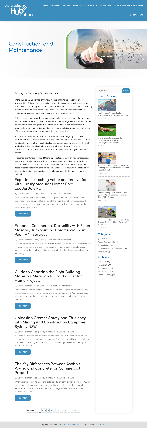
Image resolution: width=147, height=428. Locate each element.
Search (126, 91)
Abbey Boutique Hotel (106, 242)
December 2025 (104, 275)
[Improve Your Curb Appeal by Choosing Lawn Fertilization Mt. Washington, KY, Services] (107, 130)
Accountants (103, 252)
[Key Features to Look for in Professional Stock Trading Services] (107, 105)
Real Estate (78, 6)
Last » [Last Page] (76, 410)
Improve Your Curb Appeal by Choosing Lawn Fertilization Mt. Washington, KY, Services (111, 140)
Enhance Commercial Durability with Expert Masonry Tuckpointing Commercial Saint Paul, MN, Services (53, 230)
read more (23, 214)
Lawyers (66, 6)
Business (55, 6)
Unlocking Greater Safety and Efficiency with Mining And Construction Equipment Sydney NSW (51, 322)
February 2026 (103, 268)
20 (62, 410)
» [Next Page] (71, 410)
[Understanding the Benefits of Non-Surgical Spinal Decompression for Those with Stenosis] (107, 185)
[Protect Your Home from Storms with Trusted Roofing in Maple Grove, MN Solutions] (107, 212)
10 (58, 410)
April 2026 (102, 262)
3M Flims (101, 239)
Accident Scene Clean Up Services (111, 249)
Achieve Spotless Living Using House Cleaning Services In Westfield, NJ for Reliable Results (113, 167)
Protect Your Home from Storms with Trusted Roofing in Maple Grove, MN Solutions (113, 222)
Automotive (91, 6)
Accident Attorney (105, 245)
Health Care (105, 6)
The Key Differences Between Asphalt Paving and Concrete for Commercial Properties (47, 368)
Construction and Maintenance (128, 6)
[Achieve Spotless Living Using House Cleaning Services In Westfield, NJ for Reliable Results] (107, 158)
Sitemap (102, 425)
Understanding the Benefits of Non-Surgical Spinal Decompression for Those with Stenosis (113, 195)
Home (45, 6)
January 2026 (103, 272)
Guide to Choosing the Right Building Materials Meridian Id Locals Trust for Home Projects (48, 276)
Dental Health (136, 15)
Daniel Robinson (25, 193)
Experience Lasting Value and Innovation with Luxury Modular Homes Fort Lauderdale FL (51, 184)
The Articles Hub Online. (69, 425)
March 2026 (102, 265)
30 (65, 410)
